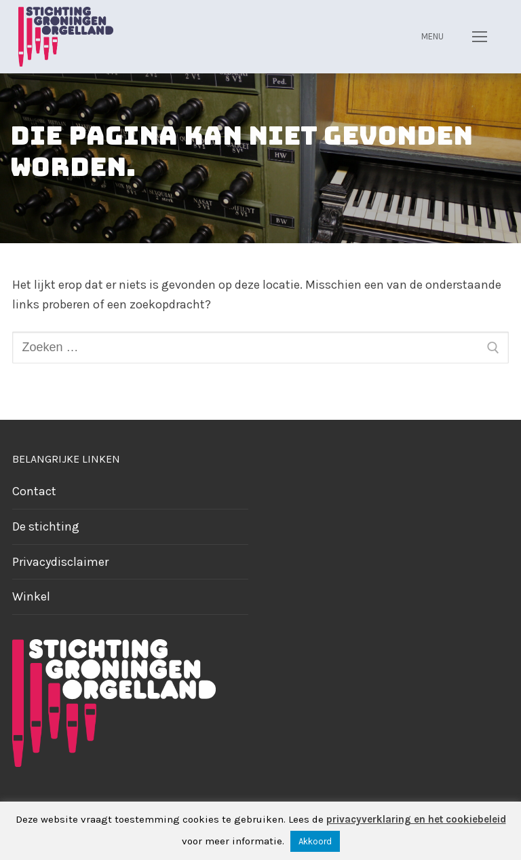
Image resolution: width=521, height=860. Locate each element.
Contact (34, 491)
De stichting (45, 526)
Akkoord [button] (315, 841)
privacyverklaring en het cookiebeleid (416, 819)
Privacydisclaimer (60, 561)
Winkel (31, 596)
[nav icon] (479, 36)
